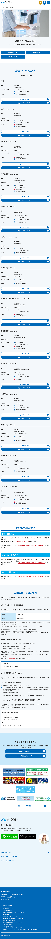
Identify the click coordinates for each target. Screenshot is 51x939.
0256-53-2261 (25, 476)
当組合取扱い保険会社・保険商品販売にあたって (13, 912)
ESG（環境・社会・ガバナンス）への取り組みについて (15, 928)
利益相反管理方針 (7, 907)
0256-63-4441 (25, 258)
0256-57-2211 (25, 508)
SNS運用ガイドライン (8, 910)
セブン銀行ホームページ (22, 542)
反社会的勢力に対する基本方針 (10, 916)
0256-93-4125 (25, 321)
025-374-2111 (25, 353)
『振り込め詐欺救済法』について (10, 926)
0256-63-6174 (25, 196)
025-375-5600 (25, 445)
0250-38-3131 (25, 415)
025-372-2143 (25, 384)
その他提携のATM (37, 52)
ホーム (2, 7)
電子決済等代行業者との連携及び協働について (13, 922)
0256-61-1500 (25, 131)
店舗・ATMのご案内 (12, 52)
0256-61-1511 (25, 99)
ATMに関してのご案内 (12, 56)
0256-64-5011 (25, 288)
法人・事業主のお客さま (9, 856)
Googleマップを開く (26, 103)
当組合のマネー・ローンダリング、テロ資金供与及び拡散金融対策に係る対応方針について (22, 930)
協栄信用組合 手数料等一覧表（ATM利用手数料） (31, 545)
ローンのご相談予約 (24, 806)
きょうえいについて (7, 861)
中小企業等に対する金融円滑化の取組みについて (13, 918)
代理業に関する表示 (7, 924)
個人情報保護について (8, 909)
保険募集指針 (6, 914)
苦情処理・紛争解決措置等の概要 (10, 920)
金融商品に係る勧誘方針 (8, 905)
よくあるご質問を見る (25, 751)
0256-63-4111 (25, 164)
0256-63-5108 (25, 227)
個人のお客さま (6, 852)
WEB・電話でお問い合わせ (24, 756)
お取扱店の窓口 (11, 659)
